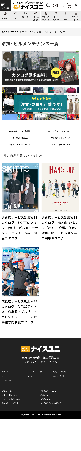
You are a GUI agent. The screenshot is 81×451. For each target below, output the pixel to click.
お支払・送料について (14, 423)
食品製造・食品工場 (20, 149)
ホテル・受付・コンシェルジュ (60, 135)
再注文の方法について (53, 418)
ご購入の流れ (10, 418)
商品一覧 (7, 395)
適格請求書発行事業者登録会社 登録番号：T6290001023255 (40, 382)
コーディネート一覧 (39, 395)
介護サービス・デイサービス (20, 163)
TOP (4, 32)
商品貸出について (51, 428)
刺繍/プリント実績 (64, 395)
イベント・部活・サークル (60, 163)
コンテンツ (34, 400)
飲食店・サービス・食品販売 (21, 135)
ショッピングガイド (14, 400)
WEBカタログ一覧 (21, 32)
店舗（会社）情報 (62, 400)
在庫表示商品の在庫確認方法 (57, 434)
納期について (48, 423)
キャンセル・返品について (17, 428)
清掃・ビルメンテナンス (60, 149)
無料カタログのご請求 (15, 434)
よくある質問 (10, 406)
